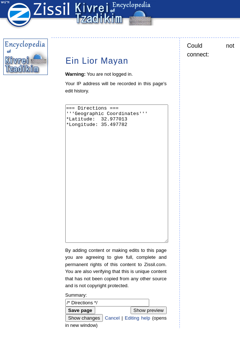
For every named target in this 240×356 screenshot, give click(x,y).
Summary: (76, 322)
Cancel (112, 345)
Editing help (137, 345)
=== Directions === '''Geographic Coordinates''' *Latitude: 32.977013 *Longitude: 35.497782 (117, 187)
